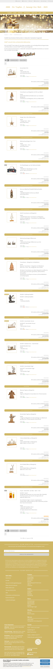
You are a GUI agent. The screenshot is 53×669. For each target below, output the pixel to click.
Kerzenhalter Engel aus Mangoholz (28, 414)
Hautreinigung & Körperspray (34, 582)
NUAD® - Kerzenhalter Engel (26, 366)
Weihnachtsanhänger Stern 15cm (28, 141)
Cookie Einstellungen (10, 600)
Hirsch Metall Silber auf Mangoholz (28, 464)
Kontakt (7, 580)
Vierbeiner (29, 585)
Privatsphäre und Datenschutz (13, 595)
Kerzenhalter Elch (24, 68)
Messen (29, 612)
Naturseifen (30, 580)
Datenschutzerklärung (26, 666)
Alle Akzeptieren (45, 660)
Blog (44, 13)
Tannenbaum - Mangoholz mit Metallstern (30, 262)
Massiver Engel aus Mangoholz (27, 390)
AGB (7, 592)
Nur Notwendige (45, 663)
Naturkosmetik (30, 602)
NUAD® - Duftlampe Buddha (26, 294)
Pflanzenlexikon (31, 604)
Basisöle (29, 581)
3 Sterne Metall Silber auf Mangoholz (28, 438)
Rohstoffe (29, 594)
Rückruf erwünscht (10, 597)
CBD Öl (29, 584)
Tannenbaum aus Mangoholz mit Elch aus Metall (31, 92)
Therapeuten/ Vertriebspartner (34, 621)
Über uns (29, 617)
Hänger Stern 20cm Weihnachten (27, 117)
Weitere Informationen (45, 666)
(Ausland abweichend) (32, 76)
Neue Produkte (30, 614)
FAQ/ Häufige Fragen (32, 606)
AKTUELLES (27, 12)
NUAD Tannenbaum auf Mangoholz (28, 213)
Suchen (30, 1)
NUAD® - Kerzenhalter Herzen (27, 321)
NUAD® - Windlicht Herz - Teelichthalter (29, 343)
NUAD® (9, 12)
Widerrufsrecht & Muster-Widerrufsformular (12, 586)
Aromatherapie (30, 601)
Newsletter (18, 1)
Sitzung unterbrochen (11, 590)
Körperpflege (30, 577)
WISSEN (20, 12)
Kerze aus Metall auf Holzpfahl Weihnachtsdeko (31, 189)
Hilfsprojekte (30, 619)
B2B (40, 12)
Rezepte (29, 605)
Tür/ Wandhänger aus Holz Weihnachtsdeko (30, 165)
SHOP (14, 12)
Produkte (29, 574)
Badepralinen (30, 578)
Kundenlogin (43, 1)
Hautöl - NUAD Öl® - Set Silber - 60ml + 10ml (30, 490)
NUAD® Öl (29, 591)
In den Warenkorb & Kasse (26, 88)
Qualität (29, 592)
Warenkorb (24, 1)
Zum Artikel (26, 258)
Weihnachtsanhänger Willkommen (28, 238)
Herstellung (30, 595)
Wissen (29, 598)
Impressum (8, 578)
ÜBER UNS (34, 12)
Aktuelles (29, 610)
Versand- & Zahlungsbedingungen (13, 583)
